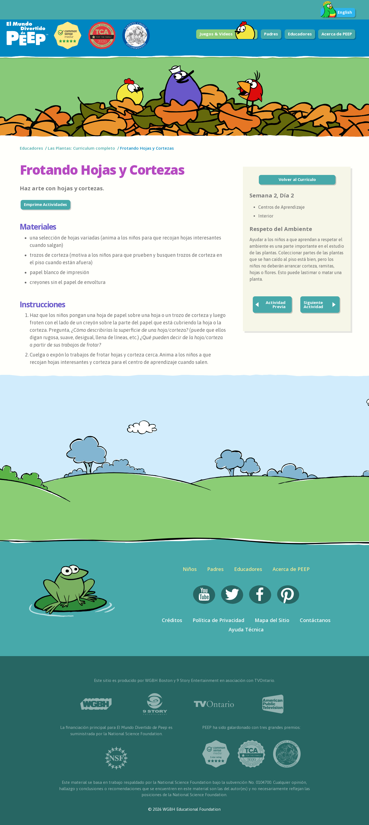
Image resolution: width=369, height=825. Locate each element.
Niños (190, 569)
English (336, 12)
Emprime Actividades (45, 204)
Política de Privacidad (218, 620)
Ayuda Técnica (246, 629)
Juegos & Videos (227, 34)
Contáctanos (315, 620)
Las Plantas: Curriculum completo (81, 148)
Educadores (300, 34)
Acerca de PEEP (336, 34)
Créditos (172, 620)
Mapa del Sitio (272, 620)
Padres (271, 34)
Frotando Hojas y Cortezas (147, 148)
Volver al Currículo (297, 179)
